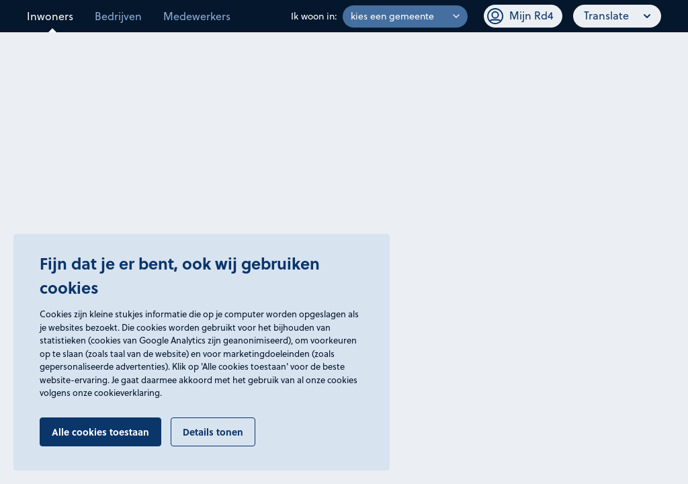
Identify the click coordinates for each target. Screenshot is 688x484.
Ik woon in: (314, 16)
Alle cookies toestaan (100, 431)
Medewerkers (196, 16)
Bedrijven (118, 16)
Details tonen (213, 431)
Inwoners (50, 16)
